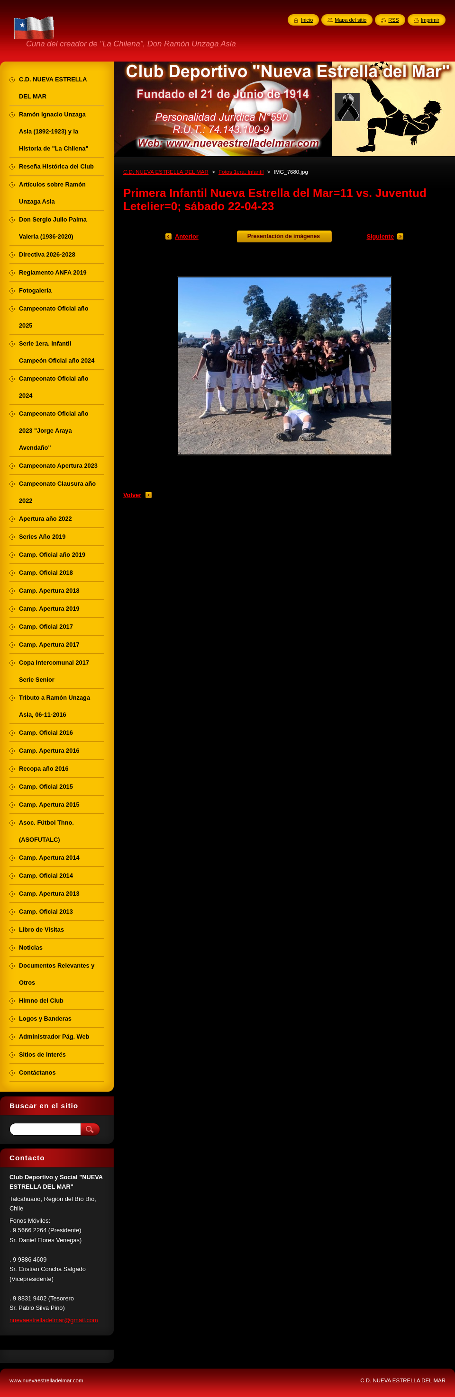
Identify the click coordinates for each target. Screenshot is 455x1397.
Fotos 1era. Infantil (241, 172)
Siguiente (380, 236)
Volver (132, 494)
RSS (393, 20)
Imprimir (430, 20)
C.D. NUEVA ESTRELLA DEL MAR (166, 172)
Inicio (307, 20)
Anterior (187, 236)
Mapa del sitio (350, 20)
